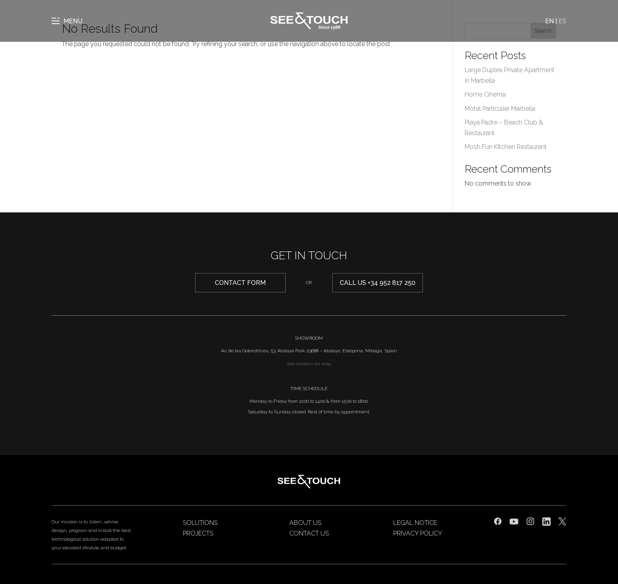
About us (305, 522)
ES (562, 21)
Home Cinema (485, 94)
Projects (198, 533)
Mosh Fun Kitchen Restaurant (506, 147)
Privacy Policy (417, 533)
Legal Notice (415, 522)
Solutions (200, 522)
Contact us (309, 533)
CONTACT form (240, 282)
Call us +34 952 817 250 (378, 282)
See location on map (309, 363)
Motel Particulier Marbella (500, 108)
